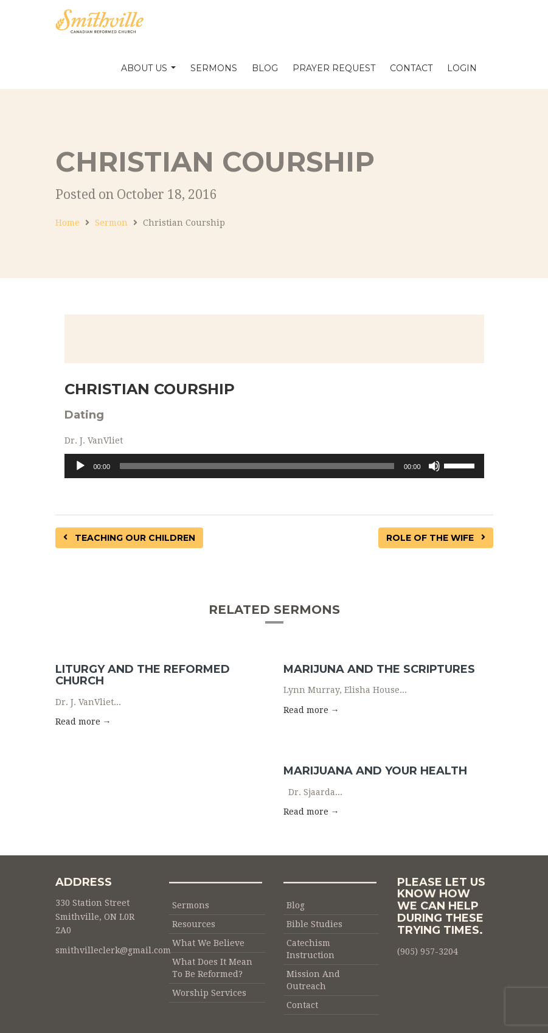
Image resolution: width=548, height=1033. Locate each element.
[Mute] (434, 466)
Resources (193, 924)
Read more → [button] (83, 721)
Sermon (111, 223)
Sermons (213, 68)
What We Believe (208, 943)
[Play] (80, 466)
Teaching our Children (129, 537)
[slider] (257, 466)
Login (462, 68)
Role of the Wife (435, 537)
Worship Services (209, 993)
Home (67, 223)
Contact (411, 68)
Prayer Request (334, 68)
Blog (265, 68)
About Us (148, 68)
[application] (274, 466)
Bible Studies (314, 924)
